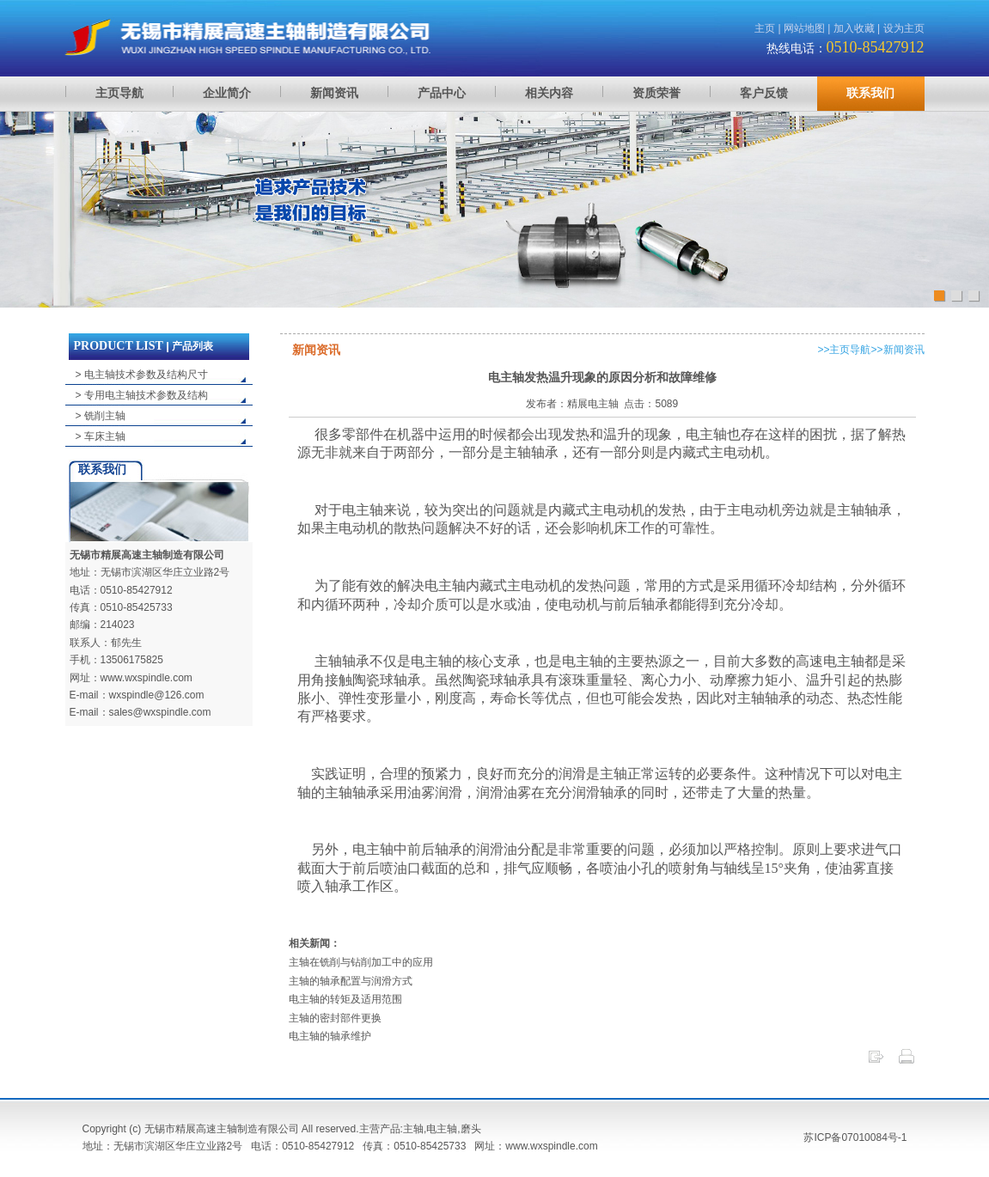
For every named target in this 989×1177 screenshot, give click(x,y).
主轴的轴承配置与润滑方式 (350, 981)
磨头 (471, 1129)
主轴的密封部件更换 (335, 1018)
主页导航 (849, 350)
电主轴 (441, 1129)
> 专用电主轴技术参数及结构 (142, 395)
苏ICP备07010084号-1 (855, 1137)
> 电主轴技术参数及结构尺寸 (142, 375)
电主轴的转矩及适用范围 (345, 999)
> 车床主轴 (100, 436)
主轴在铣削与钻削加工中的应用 (361, 962)
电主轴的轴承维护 (330, 1036)
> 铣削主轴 (100, 416)
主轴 (413, 1129)
